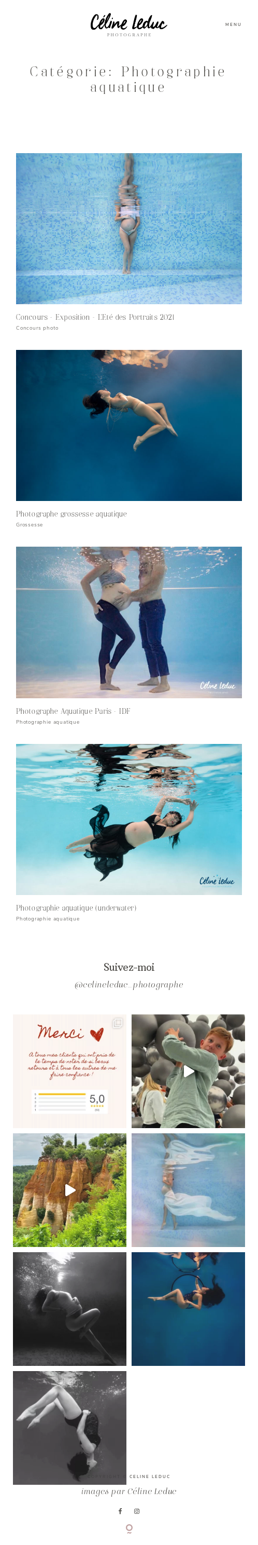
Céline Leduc (152, 1492)
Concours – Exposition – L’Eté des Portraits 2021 (95, 317)
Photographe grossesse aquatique (71, 514)
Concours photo (37, 328)
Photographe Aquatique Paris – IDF (73, 711)
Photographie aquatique (48, 722)
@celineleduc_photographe (129, 985)
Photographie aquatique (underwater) (76, 908)
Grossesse (29, 524)
